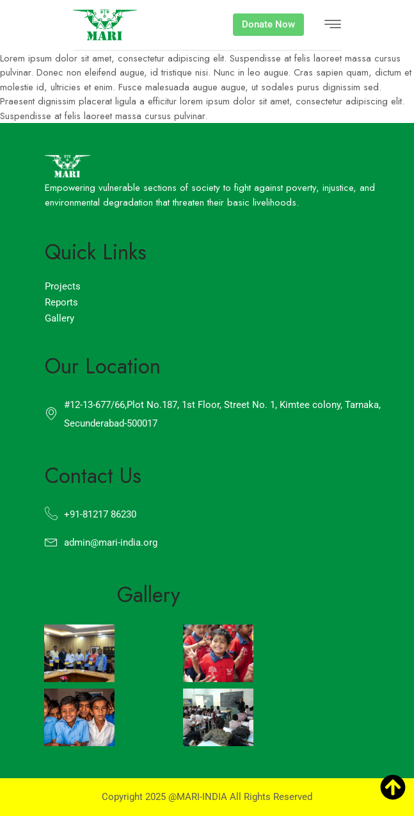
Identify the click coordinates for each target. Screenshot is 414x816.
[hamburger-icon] (332, 25)
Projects (63, 286)
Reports (61, 302)
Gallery (59, 318)
